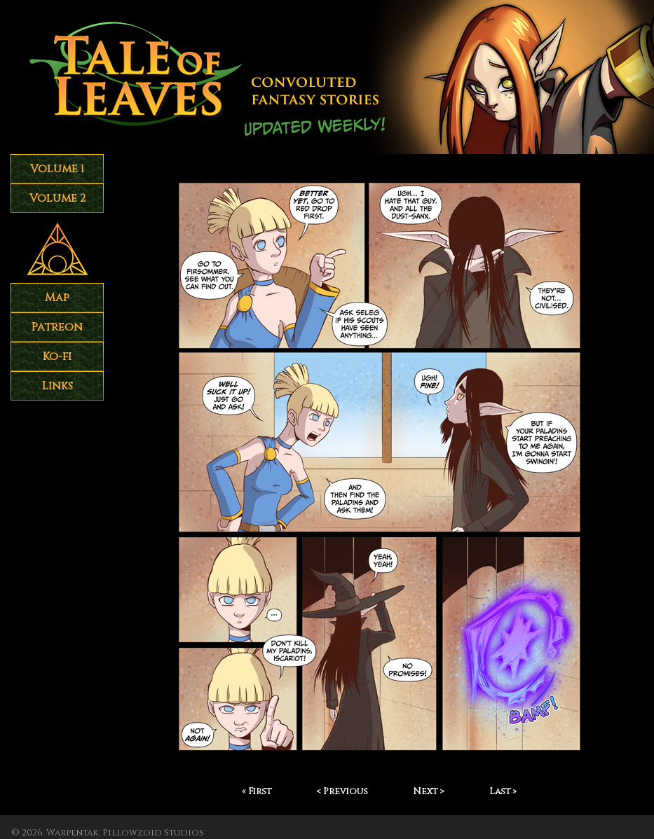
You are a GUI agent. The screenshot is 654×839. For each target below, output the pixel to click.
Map (57, 297)
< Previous (342, 792)
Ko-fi (57, 356)
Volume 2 (57, 198)
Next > (428, 792)
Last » (503, 792)
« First (256, 792)
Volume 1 (57, 168)
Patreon (57, 327)
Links (57, 386)
